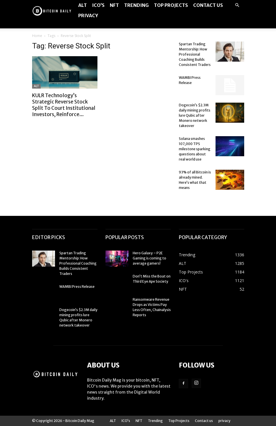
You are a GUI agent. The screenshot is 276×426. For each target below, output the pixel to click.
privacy (88, 15)
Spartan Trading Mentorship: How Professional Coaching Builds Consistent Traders (195, 54)
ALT (82, 5)
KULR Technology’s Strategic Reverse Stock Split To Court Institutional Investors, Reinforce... (63, 105)
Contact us (208, 5)
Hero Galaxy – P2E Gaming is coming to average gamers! (149, 258)
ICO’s (98, 5)
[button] (237, 5)
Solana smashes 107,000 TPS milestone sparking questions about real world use (194, 148)
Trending (136, 5)
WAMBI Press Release (77, 286)
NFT (114, 5)
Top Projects (171, 5)
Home (37, 35)
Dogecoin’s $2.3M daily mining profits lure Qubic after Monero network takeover (194, 115)
